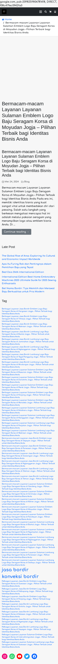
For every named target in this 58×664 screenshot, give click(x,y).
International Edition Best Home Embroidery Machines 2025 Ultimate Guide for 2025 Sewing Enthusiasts (29, 280)
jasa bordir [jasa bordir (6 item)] (15, 569)
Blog (27, 181)
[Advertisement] (29, 66)
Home (7, 19)
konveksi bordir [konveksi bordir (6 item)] (20, 576)
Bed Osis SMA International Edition (23, 272)
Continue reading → (16, 231)
